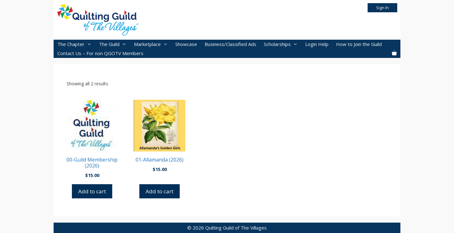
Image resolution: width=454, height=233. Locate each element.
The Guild (114, 44)
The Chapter (76, 44)
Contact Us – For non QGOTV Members (100, 53)
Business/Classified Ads (230, 44)
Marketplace (153, 44)
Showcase (186, 44)
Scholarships (282, 44)
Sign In (382, 7)
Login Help (317, 44)
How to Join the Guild (359, 44)
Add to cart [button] (92, 191)
